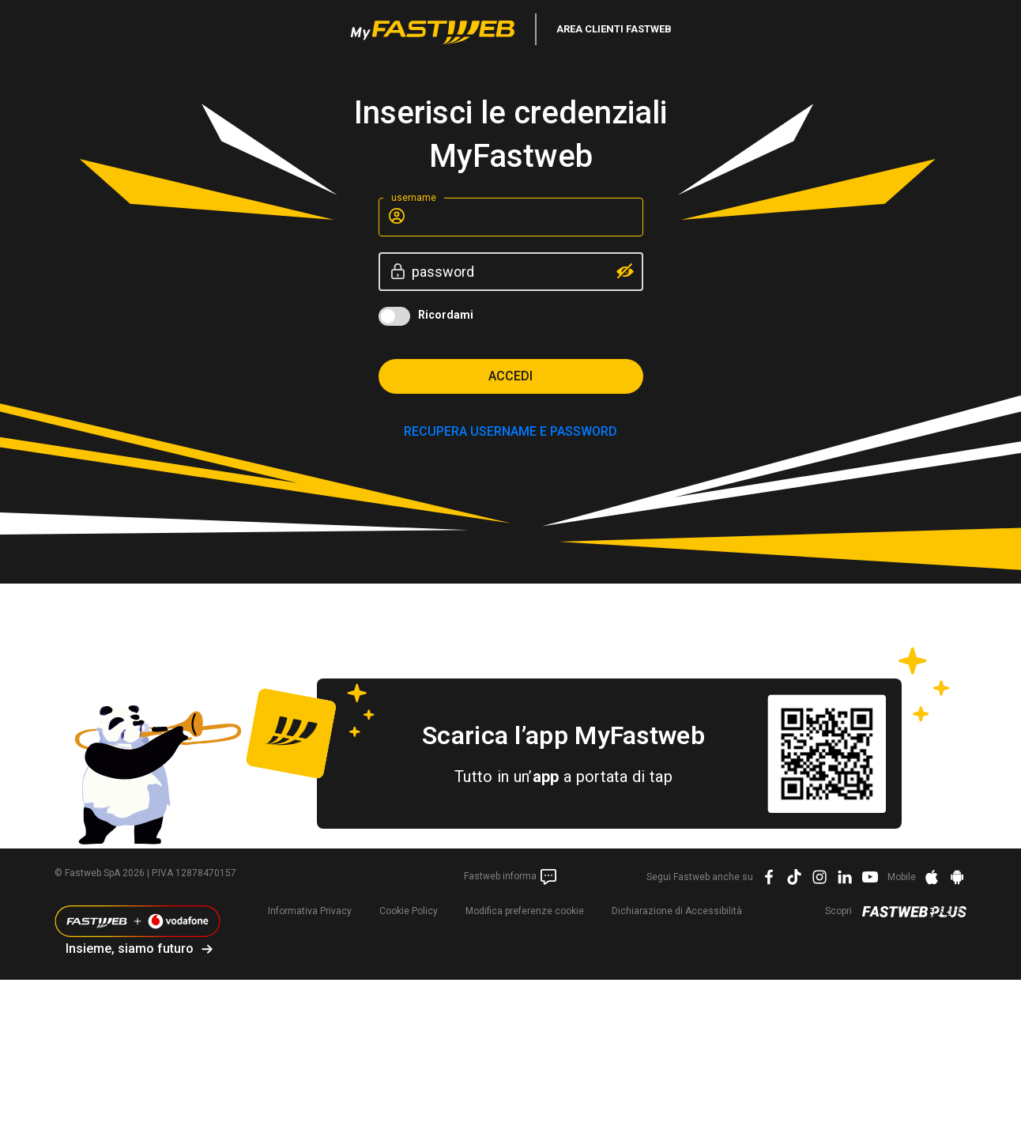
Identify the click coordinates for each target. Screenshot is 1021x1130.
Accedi (510, 376)
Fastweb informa (511, 876)
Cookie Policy (408, 910)
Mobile (901, 876)
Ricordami (445, 314)
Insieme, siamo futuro (130, 948)
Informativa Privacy (310, 910)
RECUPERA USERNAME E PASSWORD (510, 431)
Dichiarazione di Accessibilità (677, 910)
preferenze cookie (524, 910)
